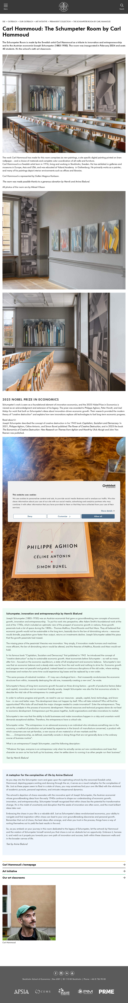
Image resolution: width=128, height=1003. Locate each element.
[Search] (122, 6)
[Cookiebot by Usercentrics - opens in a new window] (104, 486)
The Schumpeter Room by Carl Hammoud (91, 21)
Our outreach (26, 21)
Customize (64, 516)
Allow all (98, 516)
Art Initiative (41, 21)
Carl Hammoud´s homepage (64, 864)
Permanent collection (60, 21)
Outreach (12, 21)
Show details (106, 511)
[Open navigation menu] (5, 6)
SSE (3, 21)
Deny (30, 516)
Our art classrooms (64, 877)
